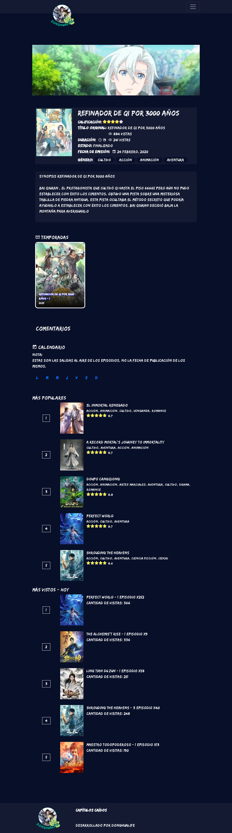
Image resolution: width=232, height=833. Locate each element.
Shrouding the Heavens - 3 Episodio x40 (123, 708)
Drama (184, 484)
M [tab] (47, 378)
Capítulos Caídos (91, 810)
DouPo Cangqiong (103, 479)
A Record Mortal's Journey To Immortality (125, 442)
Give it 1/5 (105, 121)
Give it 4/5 (117, 121)
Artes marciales (132, 484)
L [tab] (37, 378)
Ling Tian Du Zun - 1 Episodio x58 (115, 671)
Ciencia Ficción (143, 558)
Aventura (175, 160)
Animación (149, 160)
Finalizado (103, 146)
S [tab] (86, 378)
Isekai (163, 558)
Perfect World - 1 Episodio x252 (115, 597)
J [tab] (67, 378)
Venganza (141, 411)
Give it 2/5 (109, 121)
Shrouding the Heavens (107, 553)
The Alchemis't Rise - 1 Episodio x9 (117, 634)
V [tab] (76, 378)
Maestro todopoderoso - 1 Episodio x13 (122, 745)
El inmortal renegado (107, 405)
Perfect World (100, 516)
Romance (159, 411)
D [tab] (96, 378)
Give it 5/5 (121, 121)
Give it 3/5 (113, 121)
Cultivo (104, 160)
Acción (125, 160)
